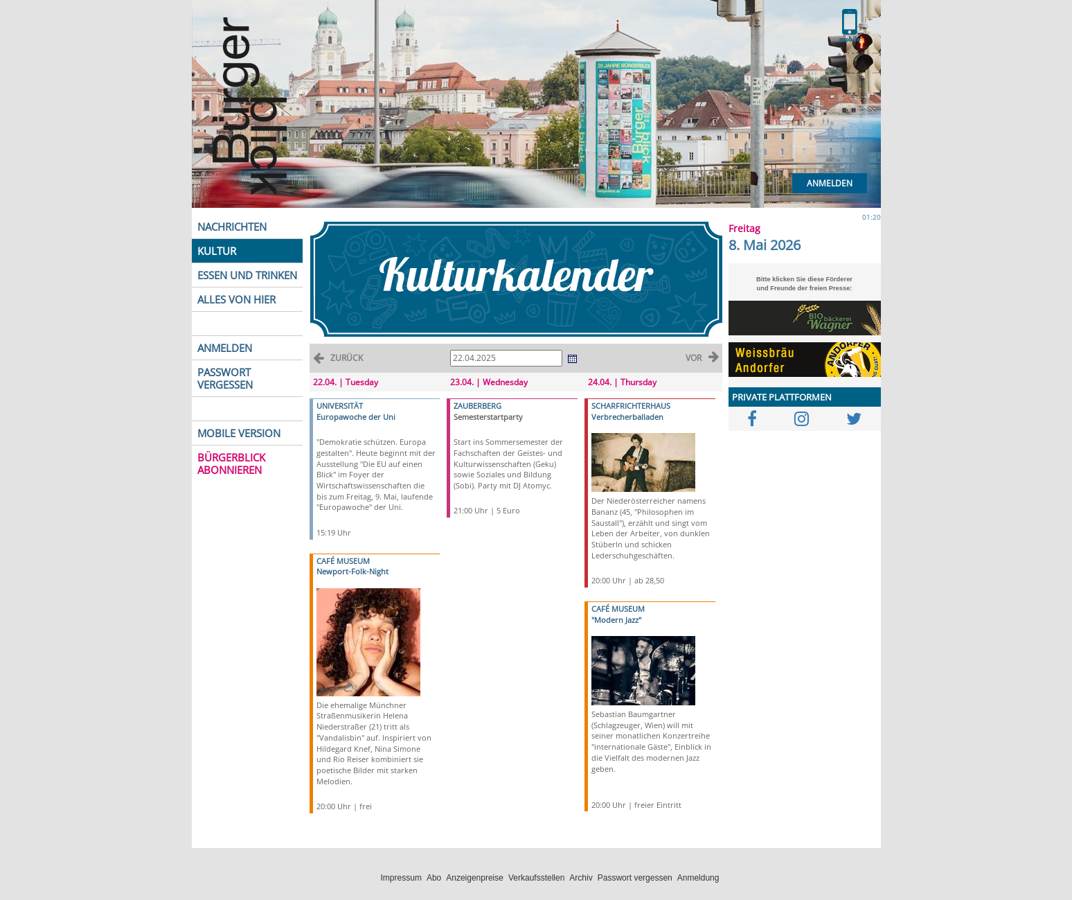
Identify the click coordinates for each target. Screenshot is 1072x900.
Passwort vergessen (635, 878)
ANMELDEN (224, 348)
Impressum (401, 878)
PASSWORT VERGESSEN (225, 378)
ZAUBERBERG (477, 405)
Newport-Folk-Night (352, 571)
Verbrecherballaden (627, 417)
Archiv (580, 878)
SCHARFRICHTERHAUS (630, 405)
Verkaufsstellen (536, 878)
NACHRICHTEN (232, 226)
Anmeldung (698, 878)
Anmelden (829, 183)
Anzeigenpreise (474, 878)
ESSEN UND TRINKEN (247, 275)
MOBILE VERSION (238, 433)
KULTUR (216, 251)
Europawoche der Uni (355, 417)
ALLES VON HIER (236, 299)
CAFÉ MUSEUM (343, 561)
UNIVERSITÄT (339, 405)
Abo (434, 878)
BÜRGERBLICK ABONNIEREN (231, 463)
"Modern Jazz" (616, 620)
